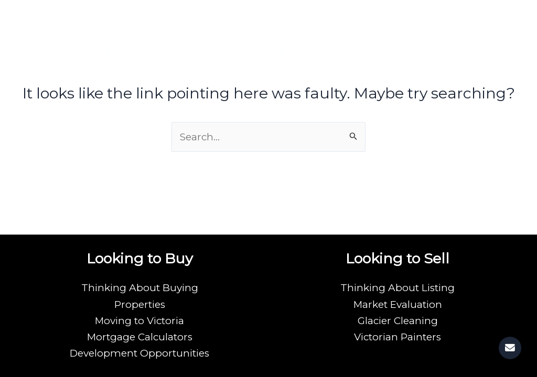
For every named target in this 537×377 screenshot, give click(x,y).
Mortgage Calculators (139, 336)
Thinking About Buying (139, 287)
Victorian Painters (398, 336)
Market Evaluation (397, 304)
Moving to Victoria (140, 320)
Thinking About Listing (397, 287)
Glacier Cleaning (397, 320)
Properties (139, 304)
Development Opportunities (139, 353)
